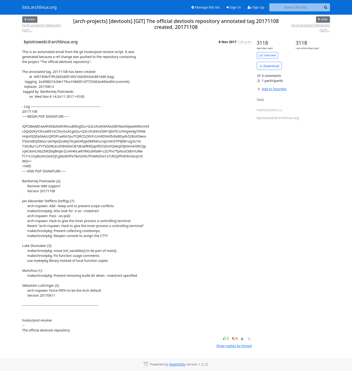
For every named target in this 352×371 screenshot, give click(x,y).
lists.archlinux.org (39, 7)
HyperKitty (177, 364)
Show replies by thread (234, 346)
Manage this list (205, 7)
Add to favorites (272, 89)
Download (269, 66)
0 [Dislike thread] (235, 338)
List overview (267, 55)
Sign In (233, 7)
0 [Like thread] (226, 338)
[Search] (325, 7)
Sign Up (256, 7)
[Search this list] (295, 7)
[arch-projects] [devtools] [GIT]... (41, 27)
